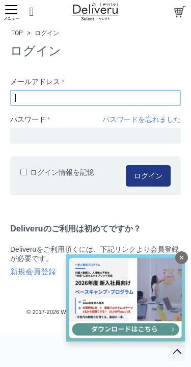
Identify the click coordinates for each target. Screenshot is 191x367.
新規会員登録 (33, 271)
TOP (17, 33)
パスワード (28, 119)
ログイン (148, 176)
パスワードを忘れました (141, 119)
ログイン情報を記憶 (57, 172)
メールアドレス (35, 81)
